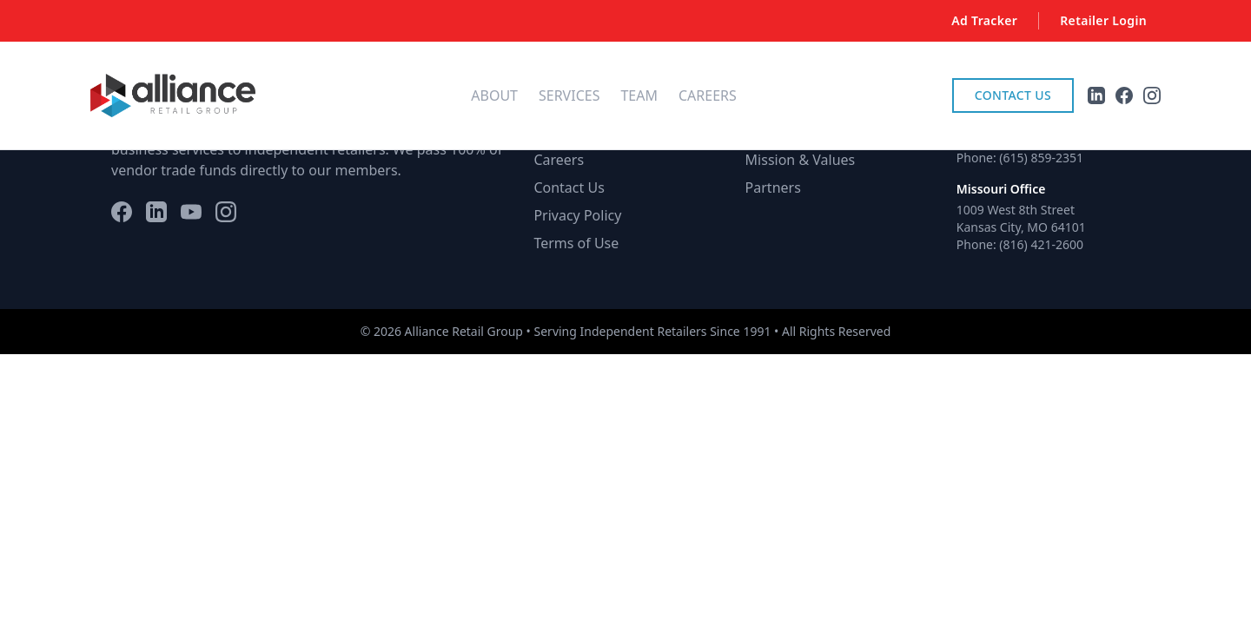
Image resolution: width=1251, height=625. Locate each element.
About (494, 95)
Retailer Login (1103, 20)
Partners (773, 187)
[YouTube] (191, 211)
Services (569, 95)
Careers (707, 95)
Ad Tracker (984, 20)
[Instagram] (225, 211)
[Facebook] (121, 211)
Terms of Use (576, 243)
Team (639, 95)
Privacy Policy (577, 215)
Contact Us (1013, 95)
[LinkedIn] (156, 211)
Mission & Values (800, 159)
